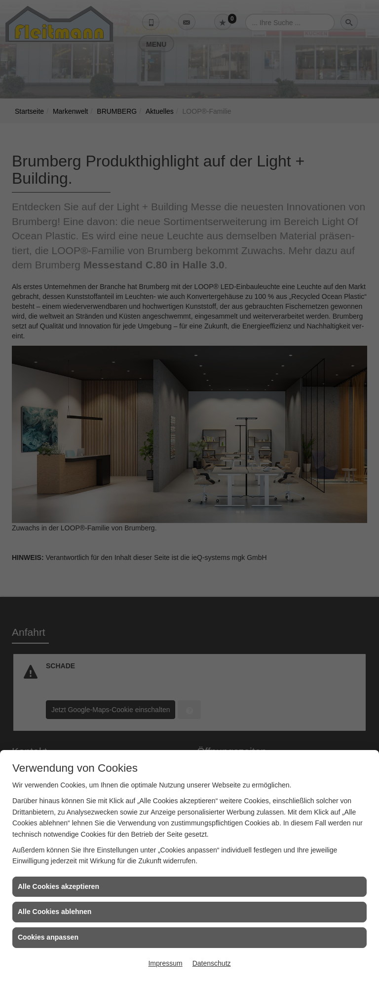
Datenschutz (211, 963)
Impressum (165, 963)
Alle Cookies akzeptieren (58, 886)
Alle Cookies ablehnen (54, 912)
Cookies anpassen (48, 937)
